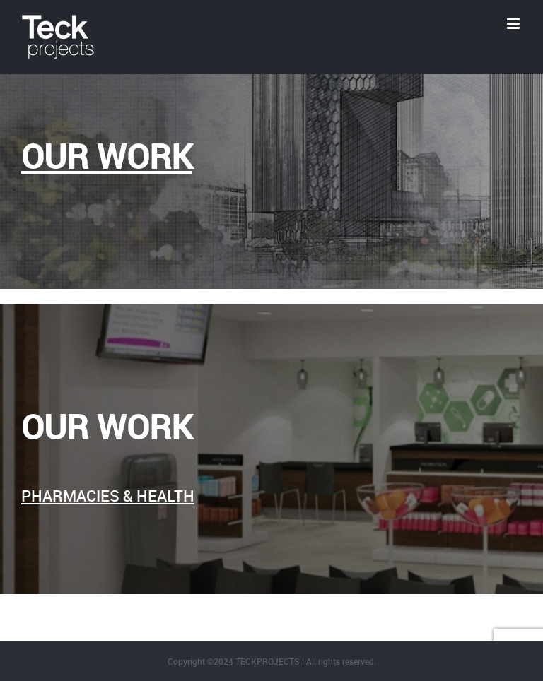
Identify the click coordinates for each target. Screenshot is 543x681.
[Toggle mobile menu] (514, 23)
